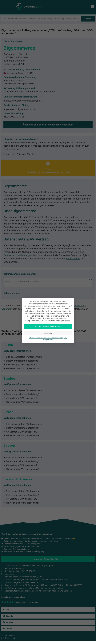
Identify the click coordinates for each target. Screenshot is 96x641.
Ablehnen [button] (48, 333)
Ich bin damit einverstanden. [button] (48, 326)
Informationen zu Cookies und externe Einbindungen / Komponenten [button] (48, 339)
